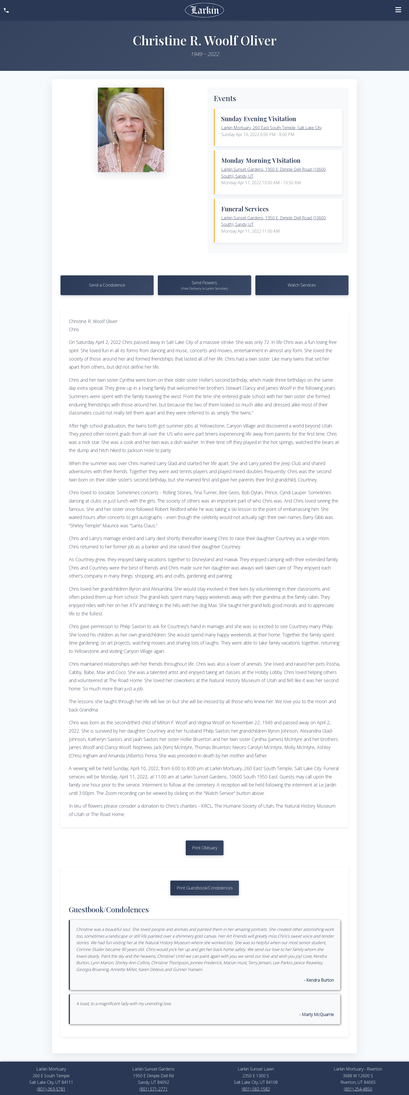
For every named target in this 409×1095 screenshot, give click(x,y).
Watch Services (302, 285)
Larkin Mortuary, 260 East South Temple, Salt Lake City (271, 128)
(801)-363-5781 (51, 1090)
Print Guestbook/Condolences (205, 889)
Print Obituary (204, 848)
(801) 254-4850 (358, 1090)
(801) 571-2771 (153, 1090)
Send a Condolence (107, 285)
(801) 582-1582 (256, 1090)
